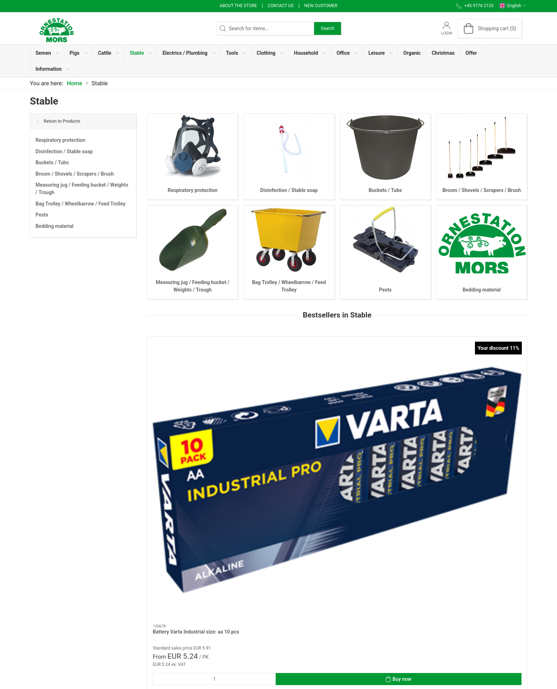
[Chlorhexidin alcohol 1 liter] (482, 372)
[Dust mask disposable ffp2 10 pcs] (289, 372)
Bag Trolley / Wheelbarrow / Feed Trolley (80, 204)
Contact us (280, 5)
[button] (47, 53)
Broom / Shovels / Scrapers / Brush (75, 174)
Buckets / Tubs (52, 162)
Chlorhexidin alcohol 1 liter (472, 414)
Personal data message (330, 567)
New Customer (320, 5)
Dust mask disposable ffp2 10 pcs (287, 414)
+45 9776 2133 (46, 616)
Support (312, 627)
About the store (238, 5)
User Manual (317, 617)
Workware (211, 576)
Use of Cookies (320, 576)
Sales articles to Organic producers (238, 607)
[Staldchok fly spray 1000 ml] (385, 372)
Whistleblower (319, 587)
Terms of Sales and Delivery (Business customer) (242, 631)
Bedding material (55, 226)
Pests (42, 215)
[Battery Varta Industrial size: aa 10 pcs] (192, 372)
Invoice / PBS (318, 597)
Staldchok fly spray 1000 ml (377, 414)
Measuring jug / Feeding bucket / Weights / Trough (82, 188)
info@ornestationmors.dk (58, 623)
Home (74, 83)
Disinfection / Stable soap (64, 151)
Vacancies (315, 607)
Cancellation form (220, 645)
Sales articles (215, 597)
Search (327, 28)
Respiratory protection (60, 140)
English (513, 5)
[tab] (325, 503)
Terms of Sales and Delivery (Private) (241, 617)
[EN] (56, 28)
